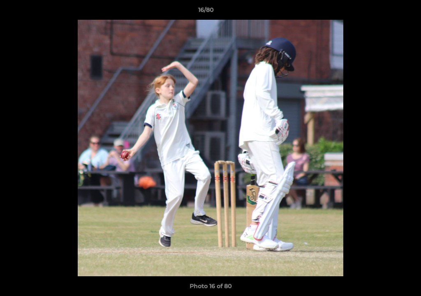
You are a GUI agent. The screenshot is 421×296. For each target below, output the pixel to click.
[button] (386, 12)
